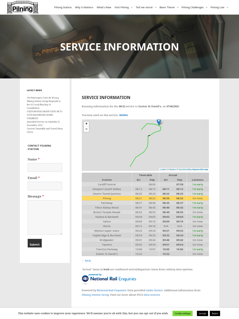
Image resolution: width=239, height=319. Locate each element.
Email (34, 178)
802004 (123, 115)
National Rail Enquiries (111, 290)
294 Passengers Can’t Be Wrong (43, 97)
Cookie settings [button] (183, 313)
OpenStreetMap (185, 169)
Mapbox (172, 169)
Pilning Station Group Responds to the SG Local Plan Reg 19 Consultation (44, 104)
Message (36, 196)
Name (34, 159)
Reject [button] (215, 313)
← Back (86, 260)
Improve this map (200, 169)
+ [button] (86, 124)
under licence (154, 290)
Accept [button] (202, 313)
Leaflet (163, 169)
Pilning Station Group (95, 294)
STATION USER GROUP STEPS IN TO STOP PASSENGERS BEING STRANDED (44, 115)
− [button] (86, 129)
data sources (152, 294)
